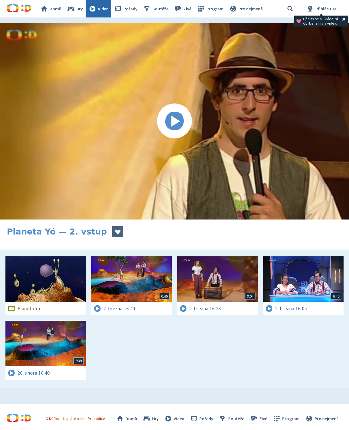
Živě (182, 9)
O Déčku (52, 418)
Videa (98, 9)
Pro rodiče (96, 418)
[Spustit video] (174, 121)
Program (210, 9)
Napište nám (73, 418)
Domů (50, 9)
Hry (75, 9)
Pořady (125, 9)
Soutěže (156, 9)
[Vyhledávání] (290, 8)
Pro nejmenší (246, 9)
